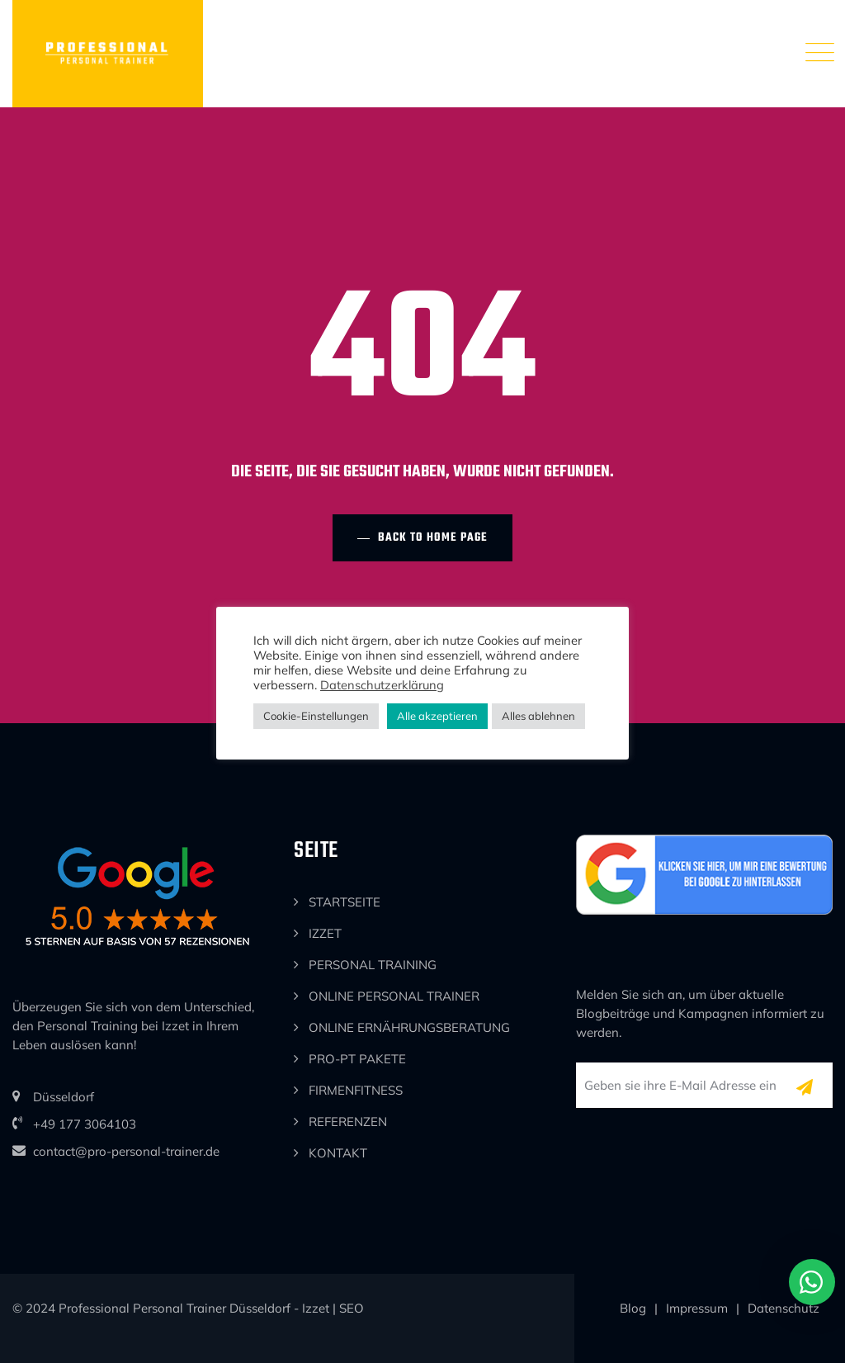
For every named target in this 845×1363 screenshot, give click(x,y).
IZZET (325, 933)
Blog (633, 1308)
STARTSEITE (344, 902)
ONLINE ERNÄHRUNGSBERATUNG (409, 1027)
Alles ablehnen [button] (538, 715)
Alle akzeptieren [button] (437, 715)
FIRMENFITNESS (356, 1090)
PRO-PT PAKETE (357, 1059)
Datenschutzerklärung (382, 685)
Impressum (697, 1308)
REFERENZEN (348, 1121)
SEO (351, 1308)
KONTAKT (338, 1153)
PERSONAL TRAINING (373, 965)
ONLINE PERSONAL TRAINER (394, 996)
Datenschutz (783, 1308)
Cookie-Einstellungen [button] (316, 715)
